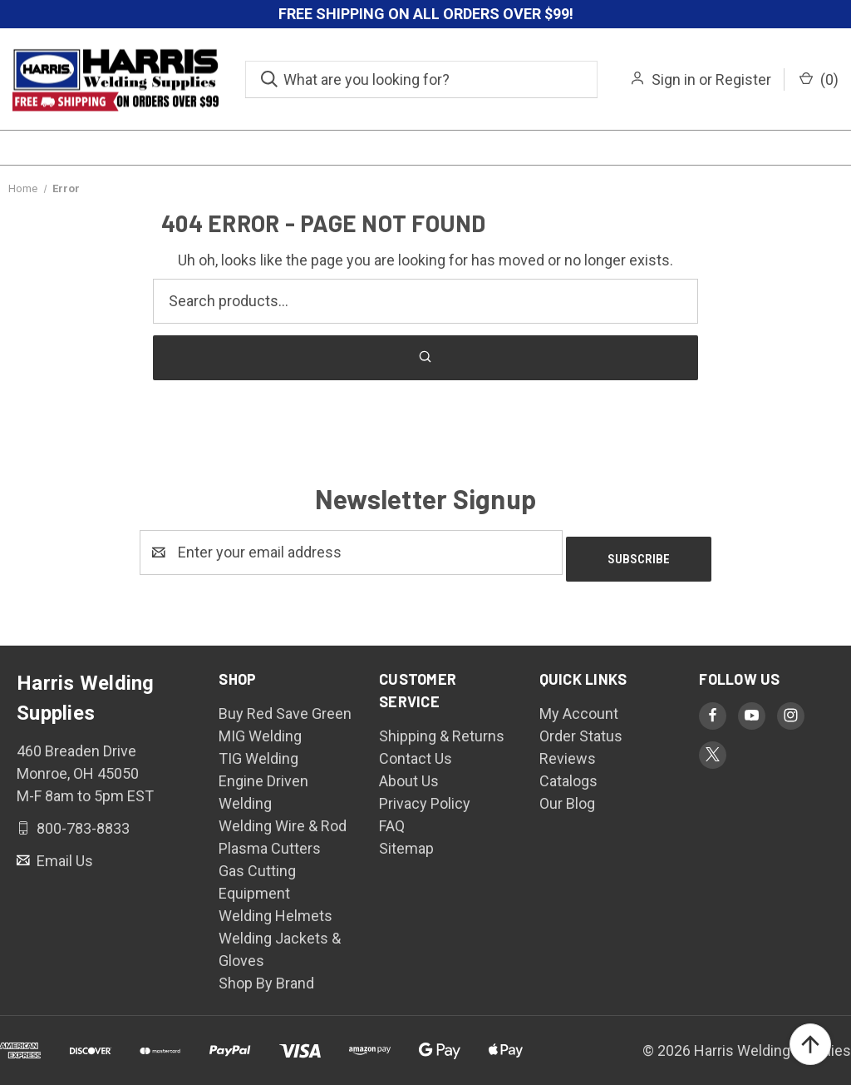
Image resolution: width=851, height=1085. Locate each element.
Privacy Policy (424, 796)
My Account (578, 707)
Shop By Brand (266, 976)
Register (743, 79)
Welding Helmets (275, 909)
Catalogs (568, 774)
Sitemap (406, 841)
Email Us (63, 853)
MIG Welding (260, 729)
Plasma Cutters (270, 841)
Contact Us (415, 751)
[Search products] (425, 301)
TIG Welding (258, 751)
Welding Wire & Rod (283, 819)
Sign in (674, 79)
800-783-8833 (81, 821)
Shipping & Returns (441, 729)
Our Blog (567, 796)
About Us (409, 774)
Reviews (567, 751)
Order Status (580, 729)
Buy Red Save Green (285, 707)
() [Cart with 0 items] (819, 79)
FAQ (392, 819)
